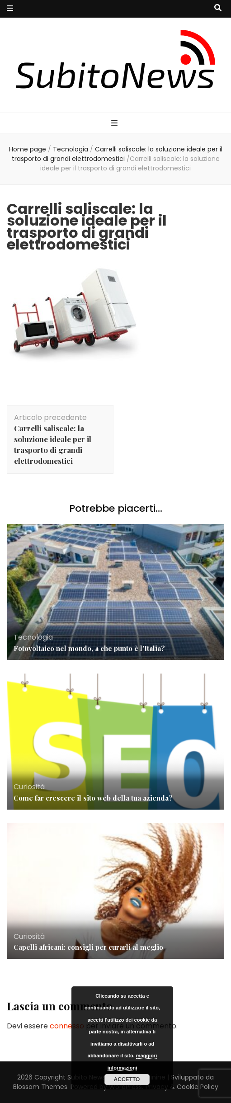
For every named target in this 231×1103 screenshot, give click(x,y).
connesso (67, 1026)
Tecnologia (70, 149)
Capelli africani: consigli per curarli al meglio (88, 947)
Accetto (127, 1079)
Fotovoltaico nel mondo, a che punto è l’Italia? (89, 648)
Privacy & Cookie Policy (182, 1086)
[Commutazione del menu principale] (115, 124)
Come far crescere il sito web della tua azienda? (93, 797)
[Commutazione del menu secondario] (10, 9)
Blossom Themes (40, 1086)
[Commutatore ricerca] (218, 8)
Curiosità (29, 787)
